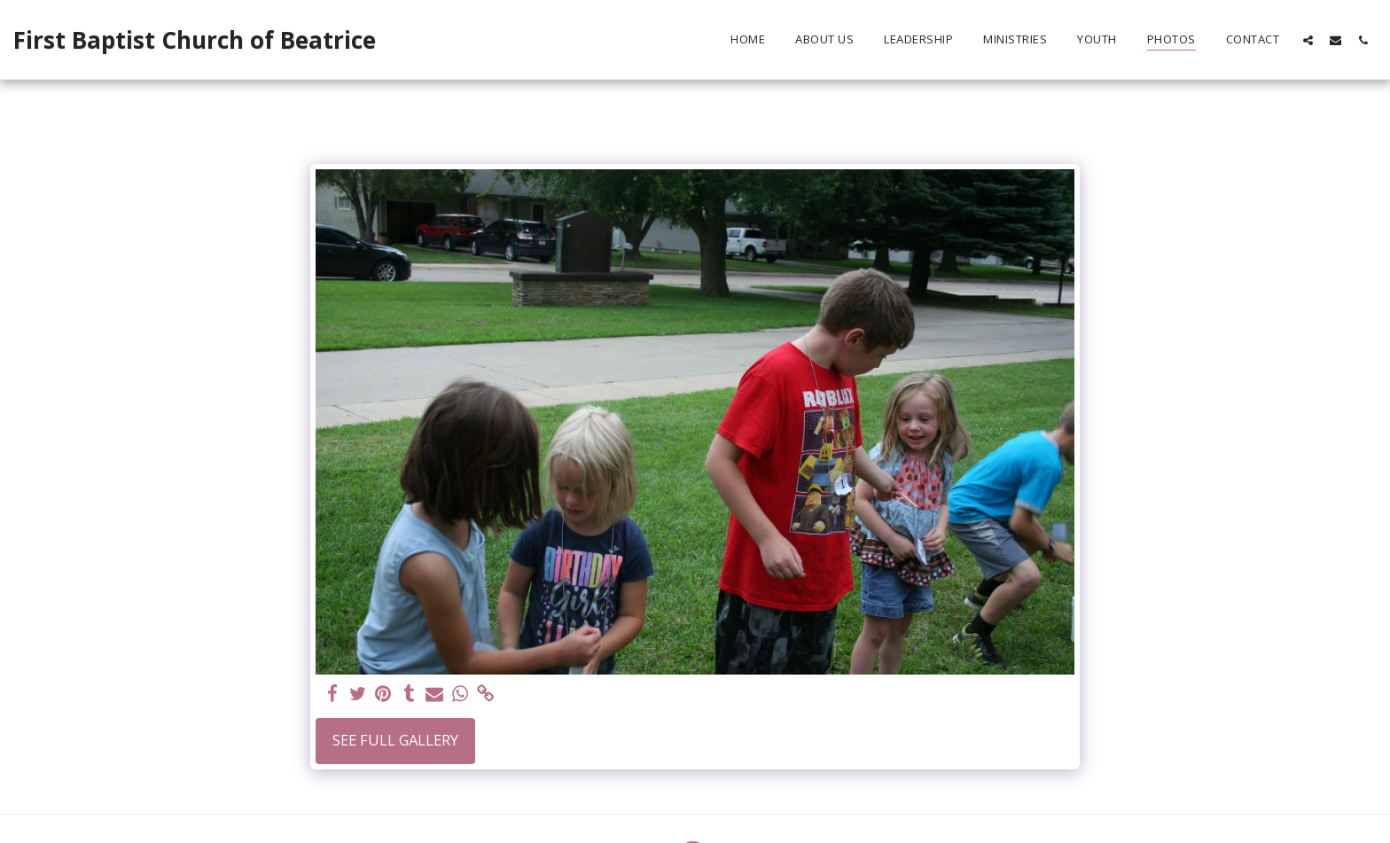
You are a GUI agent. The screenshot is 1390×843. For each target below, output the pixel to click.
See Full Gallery (395, 740)
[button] (1308, 40)
